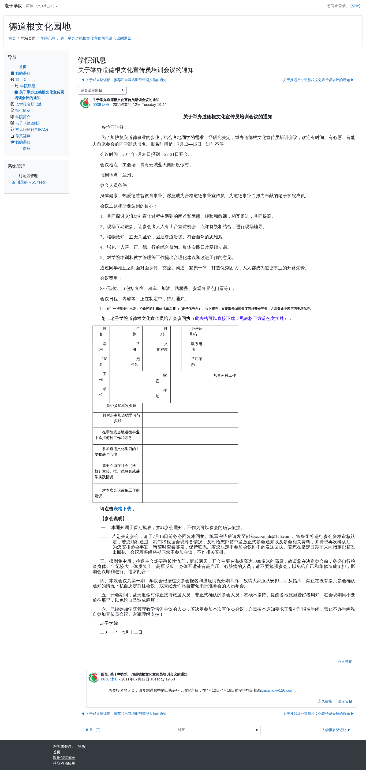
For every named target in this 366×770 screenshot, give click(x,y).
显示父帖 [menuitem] (345, 701)
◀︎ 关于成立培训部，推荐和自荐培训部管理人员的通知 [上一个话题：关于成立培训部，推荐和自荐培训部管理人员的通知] (123, 80)
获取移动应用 (64, 763)
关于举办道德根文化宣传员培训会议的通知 (95, 38)
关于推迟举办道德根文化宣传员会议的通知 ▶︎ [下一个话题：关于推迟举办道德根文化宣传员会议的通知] (318, 80)
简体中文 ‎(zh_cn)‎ (40, 6)
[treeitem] (36, 107)
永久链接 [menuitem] (345, 662)
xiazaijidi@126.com (277, 690)
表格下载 (122, 508)
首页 (12, 38)
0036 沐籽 (101, 105)
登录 (355, 6)
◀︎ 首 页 (92, 730)
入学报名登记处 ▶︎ (336, 730)
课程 (26, 148)
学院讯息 (48, 38)
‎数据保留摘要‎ (64, 758)
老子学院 (13, 5)
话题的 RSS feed (28, 182)
